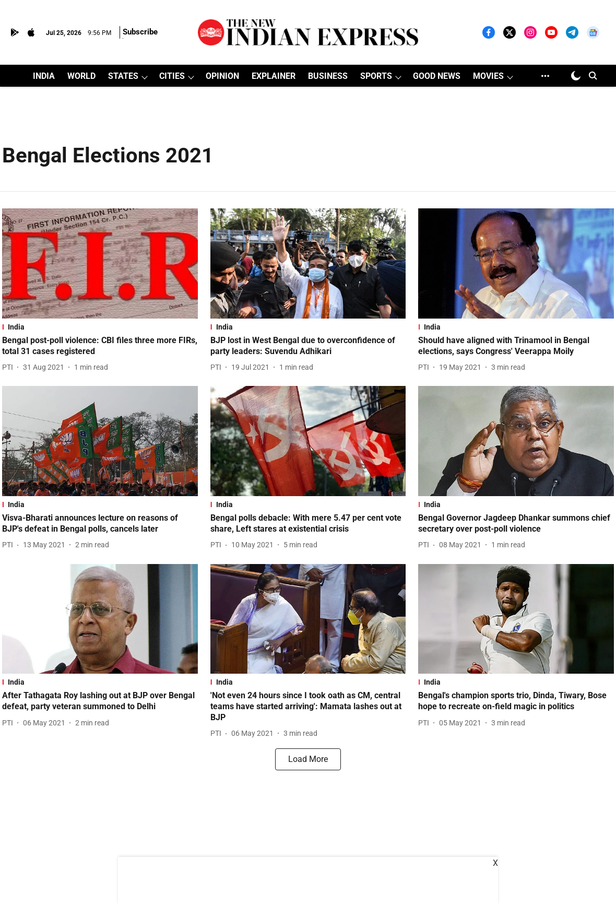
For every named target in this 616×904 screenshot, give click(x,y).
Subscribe (140, 32)
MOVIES (488, 76)
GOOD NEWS (436, 76)
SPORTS (376, 76)
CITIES (172, 76)
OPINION (222, 76)
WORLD (81, 76)
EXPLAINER (273, 76)
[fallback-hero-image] (100, 263)
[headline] (100, 346)
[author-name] (9, 367)
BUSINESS (328, 76)
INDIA (44, 76)
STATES (123, 76)
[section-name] (100, 327)
